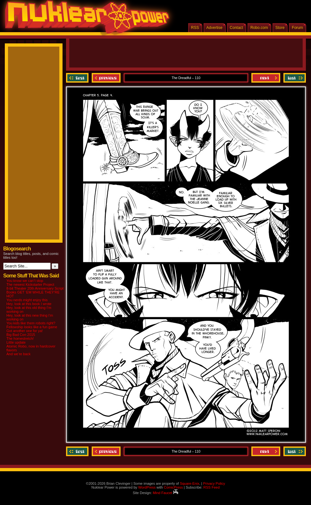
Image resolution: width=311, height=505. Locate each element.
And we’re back (18, 354)
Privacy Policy (214, 483)
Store (280, 27)
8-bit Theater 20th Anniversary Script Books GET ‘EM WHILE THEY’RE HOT (34, 292)
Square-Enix (189, 483)
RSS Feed (211, 487)
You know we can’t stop (24, 281)
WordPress (147, 487)
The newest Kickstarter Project (30, 284)
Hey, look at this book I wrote (28, 304)
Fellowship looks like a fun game (31, 327)
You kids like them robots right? (30, 323)
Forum (297, 27)
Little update (16, 342)
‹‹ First (78, 77)
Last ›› (294, 77)
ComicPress (173, 487)
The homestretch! (20, 338)
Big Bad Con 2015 (20, 335)
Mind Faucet (165, 493)
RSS (195, 27)
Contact (236, 27)
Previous (106, 77)
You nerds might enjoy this (27, 300)
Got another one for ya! (24, 331)
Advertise (214, 27)
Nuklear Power (85, 19)
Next (266, 77)
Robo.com (259, 27)
